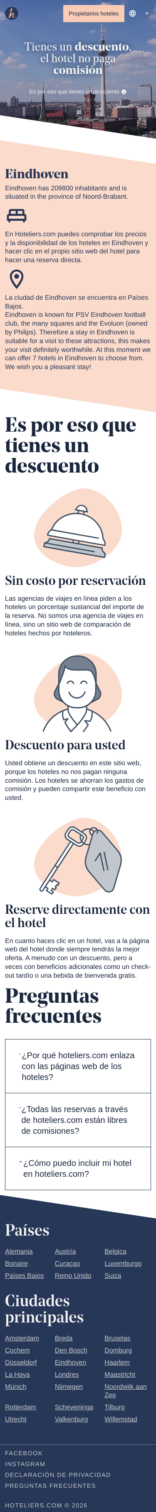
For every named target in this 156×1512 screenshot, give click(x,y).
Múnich (16, 1387)
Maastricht (119, 1374)
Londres (67, 1374)
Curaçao (67, 1263)
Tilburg (114, 1407)
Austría (65, 1251)
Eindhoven (71, 1362)
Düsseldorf (21, 1362)
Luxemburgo (122, 1263)
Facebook (24, 1453)
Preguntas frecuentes (50, 1486)
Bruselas (117, 1338)
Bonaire (16, 1263)
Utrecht (16, 1419)
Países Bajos (24, 1275)
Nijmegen (69, 1387)
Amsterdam (22, 1338)
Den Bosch (71, 1350)
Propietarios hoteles (94, 13)
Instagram (25, 1464)
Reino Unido (73, 1275)
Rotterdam (20, 1407)
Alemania (19, 1251)
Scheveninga (74, 1407)
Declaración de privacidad (58, 1475)
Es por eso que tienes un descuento (77, 91)
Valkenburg (71, 1419)
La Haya (17, 1374)
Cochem (17, 1350)
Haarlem (116, 1362)
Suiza (112, 1275)
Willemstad (120, 1419)
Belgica (115, 1251)
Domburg (118, 1350)
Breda (64, 1338)
